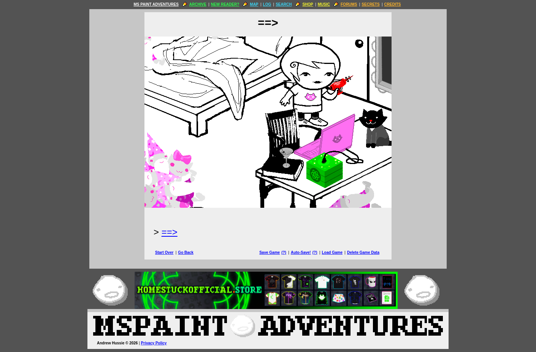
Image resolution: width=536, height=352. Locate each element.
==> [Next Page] (170, 232)
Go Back (185, 252)
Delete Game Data (363, 252)
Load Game (332, 252)
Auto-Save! (301, 252)
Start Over (164, 252)
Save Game (269, 252)
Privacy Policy (154, 343)
